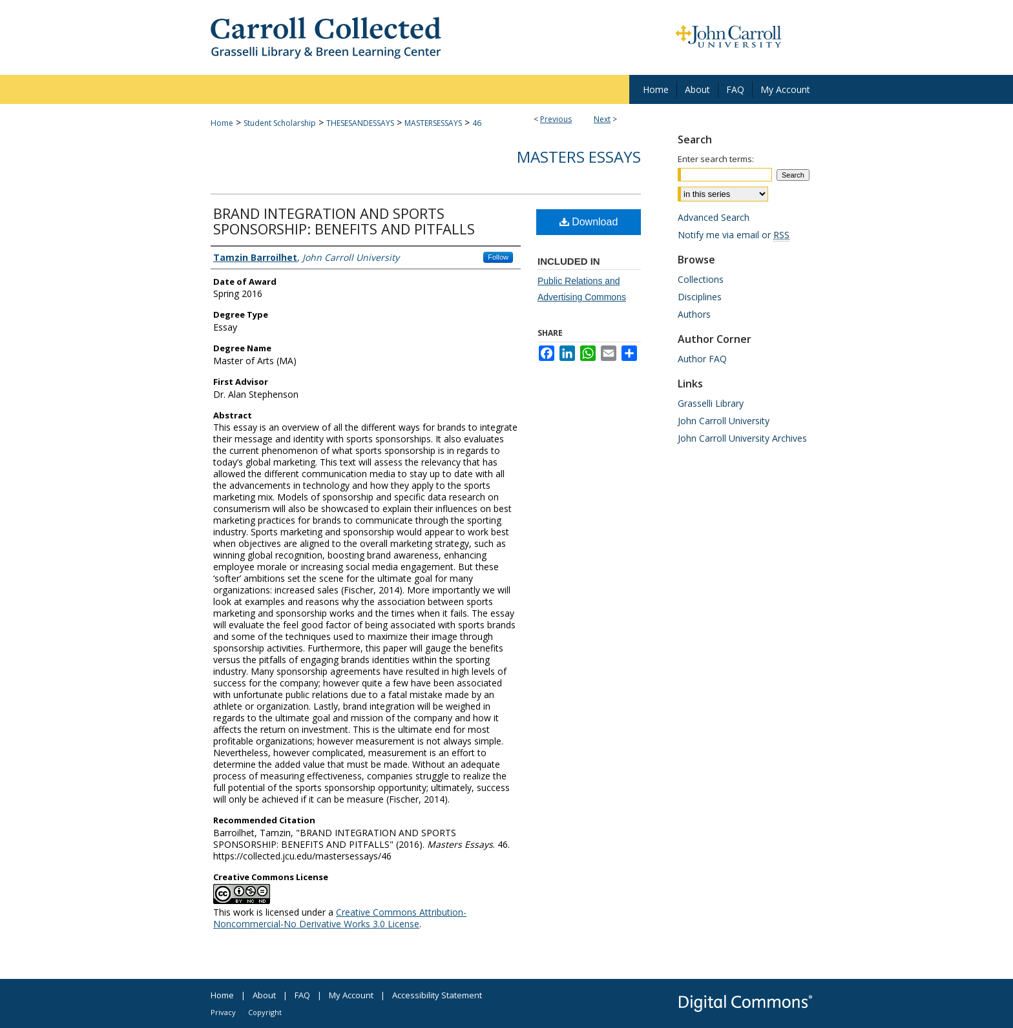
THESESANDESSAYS (360, 123)
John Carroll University (723, 421)
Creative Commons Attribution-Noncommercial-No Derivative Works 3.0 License (339, 918)
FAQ (302, 995)
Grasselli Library (711, 403)
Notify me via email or (733, 235)
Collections (701, 279)
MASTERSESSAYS (433, 123)
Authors (694, 314)
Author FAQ (702, 359)
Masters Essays (579, 156)
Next (602, 119)
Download (588, 221)
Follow (498, 257)
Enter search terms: (716, 159)
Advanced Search (713, 217)
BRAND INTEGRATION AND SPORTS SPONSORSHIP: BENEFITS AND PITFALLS (344, 220)
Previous (556, 119)
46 (476, 123)
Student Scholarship (280, 123)
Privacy (223, 1012)
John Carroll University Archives (742, 438)
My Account (351, 995)
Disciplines (700, 297)
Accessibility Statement (437, 995)
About (264, 995)
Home (222, 123)
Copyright (265, 1012)
